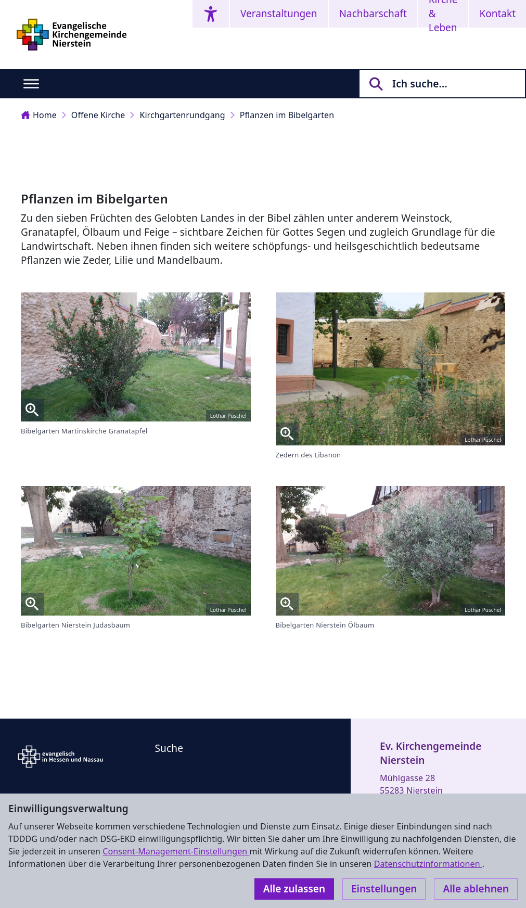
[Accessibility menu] (211, 14)
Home (39, 115)
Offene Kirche (98, 115)
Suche (169, 748)
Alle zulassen (294, 889)
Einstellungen (384, 889)
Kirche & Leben (443, 14)
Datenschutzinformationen (428, 863)
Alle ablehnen (476, 889)
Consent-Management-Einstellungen (175, 851)
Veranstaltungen (278, 13)
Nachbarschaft (373, 13)
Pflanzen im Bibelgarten (287, 115)
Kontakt (497, 13)
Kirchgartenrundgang (182, 115)
